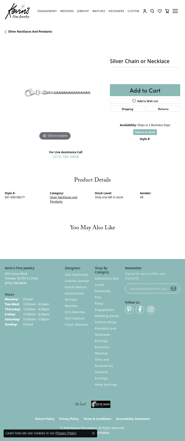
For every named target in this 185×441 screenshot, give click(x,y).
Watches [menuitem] (101, 353)
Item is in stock (145, 132)
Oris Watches (75, 312)
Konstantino (74, 293)
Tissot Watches (76, 325)
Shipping (127, 109)
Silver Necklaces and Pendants (30, 31)
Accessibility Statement (133, 419)
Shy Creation (75, 318)
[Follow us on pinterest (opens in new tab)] (129, 310)
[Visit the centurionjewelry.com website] (100, 404)
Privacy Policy (69, 419)
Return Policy (44, 419)
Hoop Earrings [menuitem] (106, 384)
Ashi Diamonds (76, 275)
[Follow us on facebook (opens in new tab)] (140, 310)
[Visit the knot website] (80, 404)
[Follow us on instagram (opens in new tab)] (151, 310)
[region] (55, 91)
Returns (163, 109)
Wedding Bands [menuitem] (107, 316)
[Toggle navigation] (176, 11)
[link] (47, 11)
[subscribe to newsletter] (173, 288)
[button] (145, 11)
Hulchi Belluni (76, 287)
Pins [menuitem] (98, 297)
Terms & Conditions (97, 419)
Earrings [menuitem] (101, 341)
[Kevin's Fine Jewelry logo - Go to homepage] (17, 11)
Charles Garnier (77, 281)
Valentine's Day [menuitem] (107, 278)
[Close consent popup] (93, 433)
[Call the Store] (15, 283)
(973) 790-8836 (66, 156)
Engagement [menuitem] (105, 310)
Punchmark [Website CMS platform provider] (101, 433)
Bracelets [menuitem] (102, 347)
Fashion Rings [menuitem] (106, 322)
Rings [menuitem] (99, 303)
